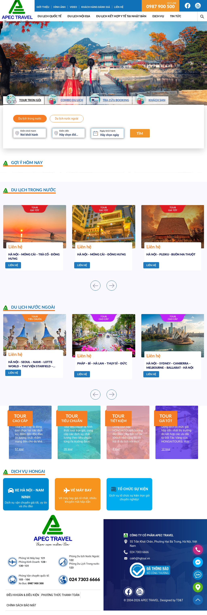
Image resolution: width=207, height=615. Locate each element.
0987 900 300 (36, 583)
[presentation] (95, 286)
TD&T (179, 600)
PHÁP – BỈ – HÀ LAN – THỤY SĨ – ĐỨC (102, 363)
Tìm (140, 133)
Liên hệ (119, 6)
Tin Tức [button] (175, 16)
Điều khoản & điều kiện (22, 595)
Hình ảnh (60, 6)
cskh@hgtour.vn (140, 558)
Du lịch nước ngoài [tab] (66, 118)
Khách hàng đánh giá (95, 6)
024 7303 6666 (84, 579)
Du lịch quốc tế (49, 16)
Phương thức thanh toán (60, 595)
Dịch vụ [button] (158, 16)
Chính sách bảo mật (21, 605)
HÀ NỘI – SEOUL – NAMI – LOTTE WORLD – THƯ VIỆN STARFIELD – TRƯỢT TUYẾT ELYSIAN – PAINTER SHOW (31, 364)
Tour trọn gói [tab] (22, 100)
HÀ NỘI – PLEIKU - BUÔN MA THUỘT (170, 254)
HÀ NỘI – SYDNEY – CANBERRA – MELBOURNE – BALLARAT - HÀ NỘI (169, 365)
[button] (15, 63)
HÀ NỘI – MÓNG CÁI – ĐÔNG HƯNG (101, 254)
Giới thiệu (43, 6)
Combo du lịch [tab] (64, 100)
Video (73, 6)
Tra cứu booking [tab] (108, 100)
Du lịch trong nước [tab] (29, 118)
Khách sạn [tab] (149, 100)
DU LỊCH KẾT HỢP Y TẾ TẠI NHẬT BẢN (121, 16)
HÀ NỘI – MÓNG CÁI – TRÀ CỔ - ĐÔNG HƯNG (34, 256)
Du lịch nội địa (79, 16)
